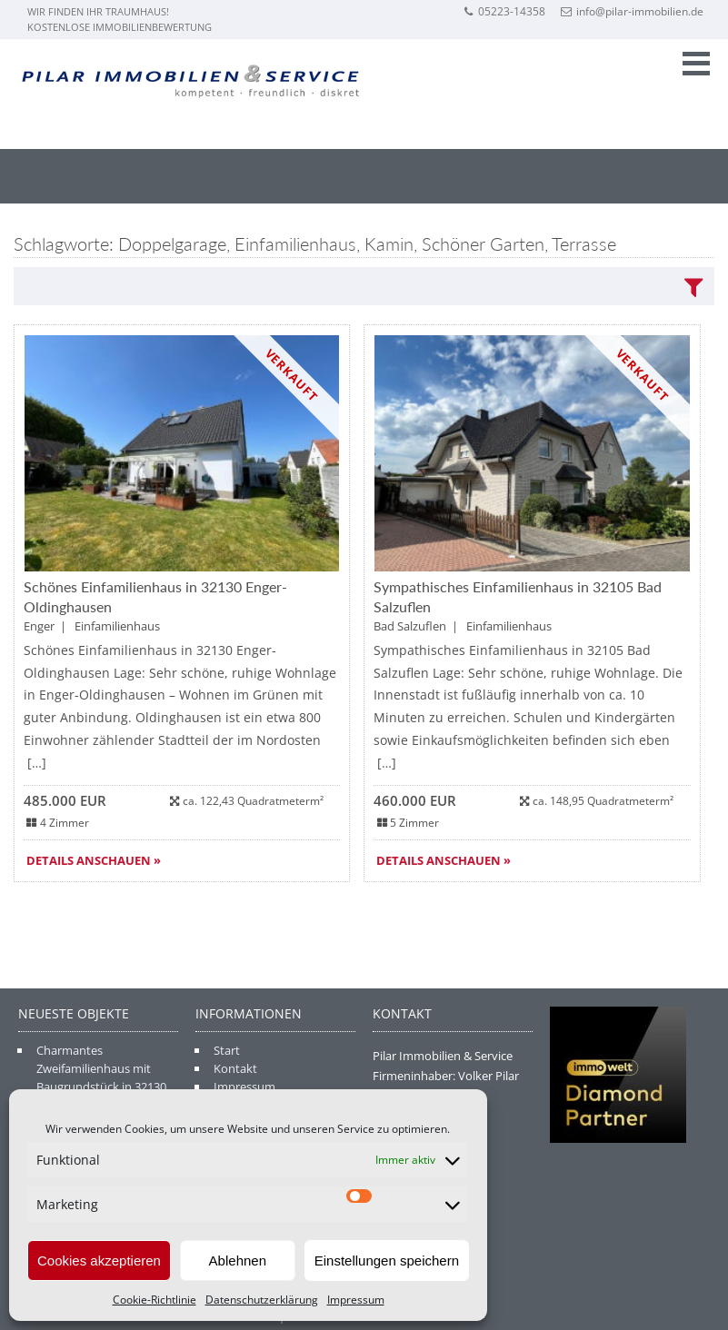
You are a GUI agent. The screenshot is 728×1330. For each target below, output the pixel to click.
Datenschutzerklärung (261, 1299)
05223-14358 (504, 11)
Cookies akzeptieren (99, 1260)
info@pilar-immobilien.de (632, 11)
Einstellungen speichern (386, 1260)
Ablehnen (237, 1260)
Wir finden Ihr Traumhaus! (98, 11)
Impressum (355, 1299)
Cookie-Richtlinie (154, 1299)
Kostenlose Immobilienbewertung (119, 27)
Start (227, 1050)
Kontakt (235, 1068)
